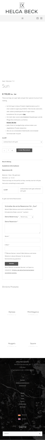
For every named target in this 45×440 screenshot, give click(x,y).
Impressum (22, 386)
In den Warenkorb (24, 150)
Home (22, 393)
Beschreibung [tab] (6, 162)
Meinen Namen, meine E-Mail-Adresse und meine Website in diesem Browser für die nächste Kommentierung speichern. (20, 256)
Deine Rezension (11, 222)
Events (22, 401)
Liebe (22, 398)
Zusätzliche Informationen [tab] (10, 166)
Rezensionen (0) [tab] (7, 170)
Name (7, 236)
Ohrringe (8, 81)
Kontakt (22, 380)
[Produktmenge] (8, 150)
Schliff (4, 138)
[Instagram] (41, 18)
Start (3, 81)
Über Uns (22, 407)
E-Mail (7, 245)
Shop (22, 396)
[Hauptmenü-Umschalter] (22, 18)
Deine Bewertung (12, 217)
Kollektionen (22, 404)
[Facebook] (37, 18)
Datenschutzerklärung (22, 383)
